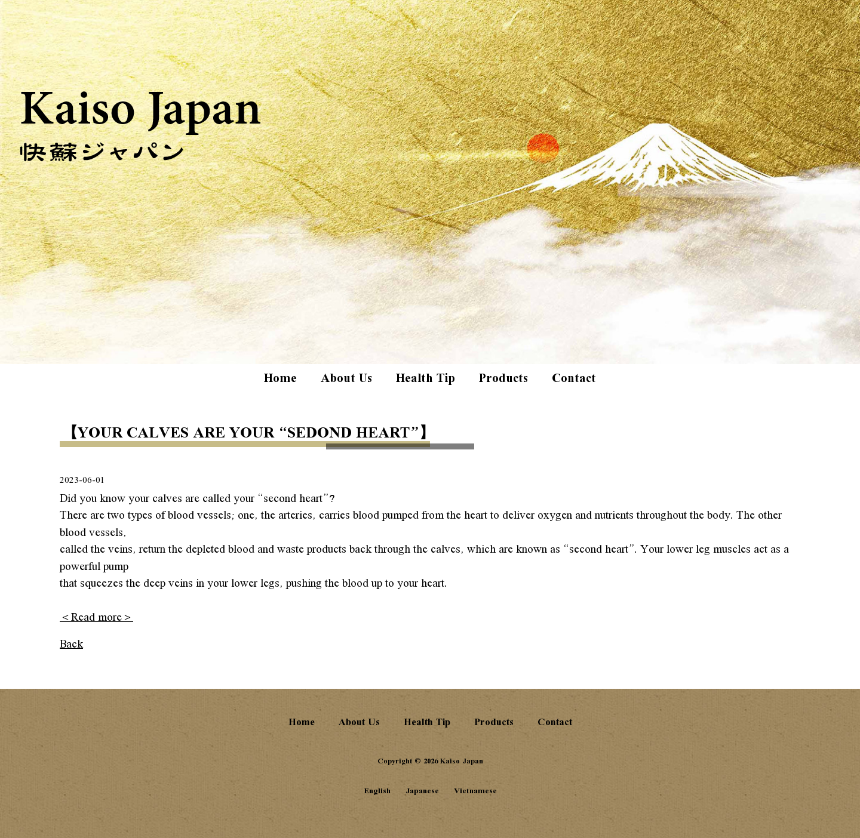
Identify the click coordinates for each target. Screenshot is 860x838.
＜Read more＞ (96, 618)
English (377, 791)
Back (71, 645)
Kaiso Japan (141, 127)
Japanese (422, 791)
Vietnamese (475, 791)
